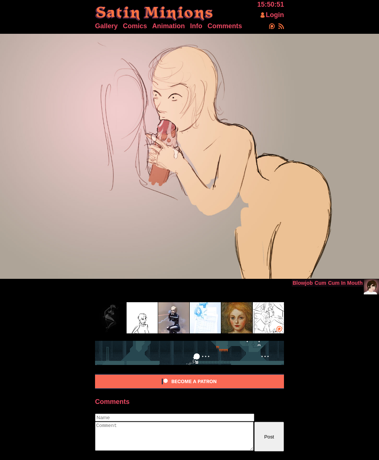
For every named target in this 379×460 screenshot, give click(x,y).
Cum (320, 283)
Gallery (106, 26)
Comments (225, 26)
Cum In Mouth (345, 283)
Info (196, 26)
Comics (135, 26)
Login (275, 15)
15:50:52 (270, 4)
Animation (168, 26)
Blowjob (303, 283)
